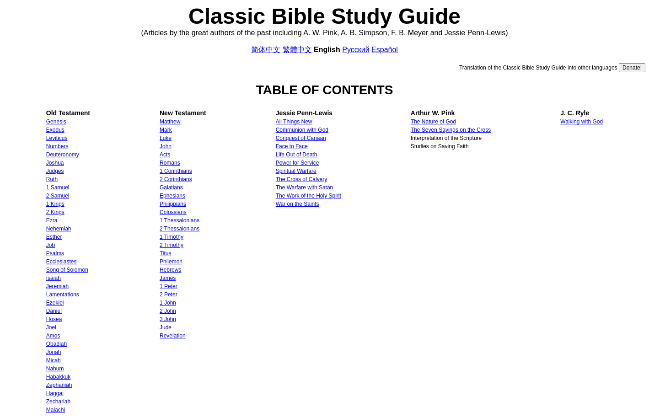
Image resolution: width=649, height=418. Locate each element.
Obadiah (56, 344)
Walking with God (581, 121)
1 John (168, 303)
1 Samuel (58, 187)
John (166, 146)
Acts (165, 154)
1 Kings (55, 204)
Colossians (173, 212)
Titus (166, 253)
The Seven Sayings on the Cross (451, 130)
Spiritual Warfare (296, 171)
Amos (53, 335)
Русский (355, 50)
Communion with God (302, 130)
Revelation (173, 335)
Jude (166, 327)
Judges (55, 171)
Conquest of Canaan (301, 138)
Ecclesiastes (61, 261)
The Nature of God (433, 121)
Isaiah (53, 278)
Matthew (170, 121)
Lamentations (62, 294)
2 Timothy (171, 245)
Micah (53, 360)
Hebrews (170, 270)
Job (50, 245)
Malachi (55, 410)
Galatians (171, 187)
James (168, 278)
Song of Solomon (67, 270)
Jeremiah (57, 286)
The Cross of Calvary (301, 179)
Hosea (54, 319)
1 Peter (168, 286)
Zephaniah (59, 385)
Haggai (55, 393)
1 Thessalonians (179, 220)
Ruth (52, 179)
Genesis (56, 121)
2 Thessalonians (179, 228)
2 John (168, 311)
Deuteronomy (62, 154)
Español (384, 50)
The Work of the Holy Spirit (308, 196)
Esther (54, 237)
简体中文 (265, 50)
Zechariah (58, 401)
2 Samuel (58, 196)
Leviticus (57, 138)
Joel (51, 327)
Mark (166, 130)
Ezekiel (55, 303)
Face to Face (292, 146)
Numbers (57, 146)
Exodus (55, 130)
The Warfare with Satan (304, 187)
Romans (170, 163)
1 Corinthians (176, 171)
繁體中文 (297, 50)
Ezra (52, 220)
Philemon (171, 261)
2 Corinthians (176, 179)
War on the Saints (297, 204)
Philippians (173, 204)
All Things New (294, 121)
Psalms (55, 253)
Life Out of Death (296, 154)
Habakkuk (58, 377)
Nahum (55, 368)
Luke (166, 138)
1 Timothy (171, 237)
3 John (168, 319)
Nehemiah (58, 228)
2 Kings (55, 212)
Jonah (53, 352)
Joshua (55, 163)
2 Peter (168, 294)
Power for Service (297, 163)
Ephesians (172, 196)
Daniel (54, 311)
